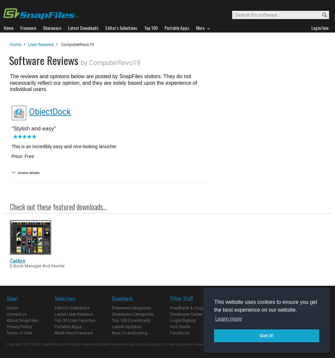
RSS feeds (180, 326)
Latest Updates (126, 326)
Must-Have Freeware (74, 332)
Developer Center (186, 314)
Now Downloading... (131, 332)
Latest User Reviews (74, 314)
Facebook (180, 332)
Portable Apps (68, 326)
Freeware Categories (131, 307)
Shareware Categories (133, 314)
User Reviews (41, 44)
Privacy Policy (19, 326)
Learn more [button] (228, 319)
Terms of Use (19, 332)
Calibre (17, 260)
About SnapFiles (22, 320)
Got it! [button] (267, 335)
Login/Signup (183, 320)
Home (15, 44)
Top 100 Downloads (131, 320)
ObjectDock (50, 112)
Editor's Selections (72, 307)
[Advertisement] (266, 118)
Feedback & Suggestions (194, 307)
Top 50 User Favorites (75, 320)
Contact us (17, 314)
